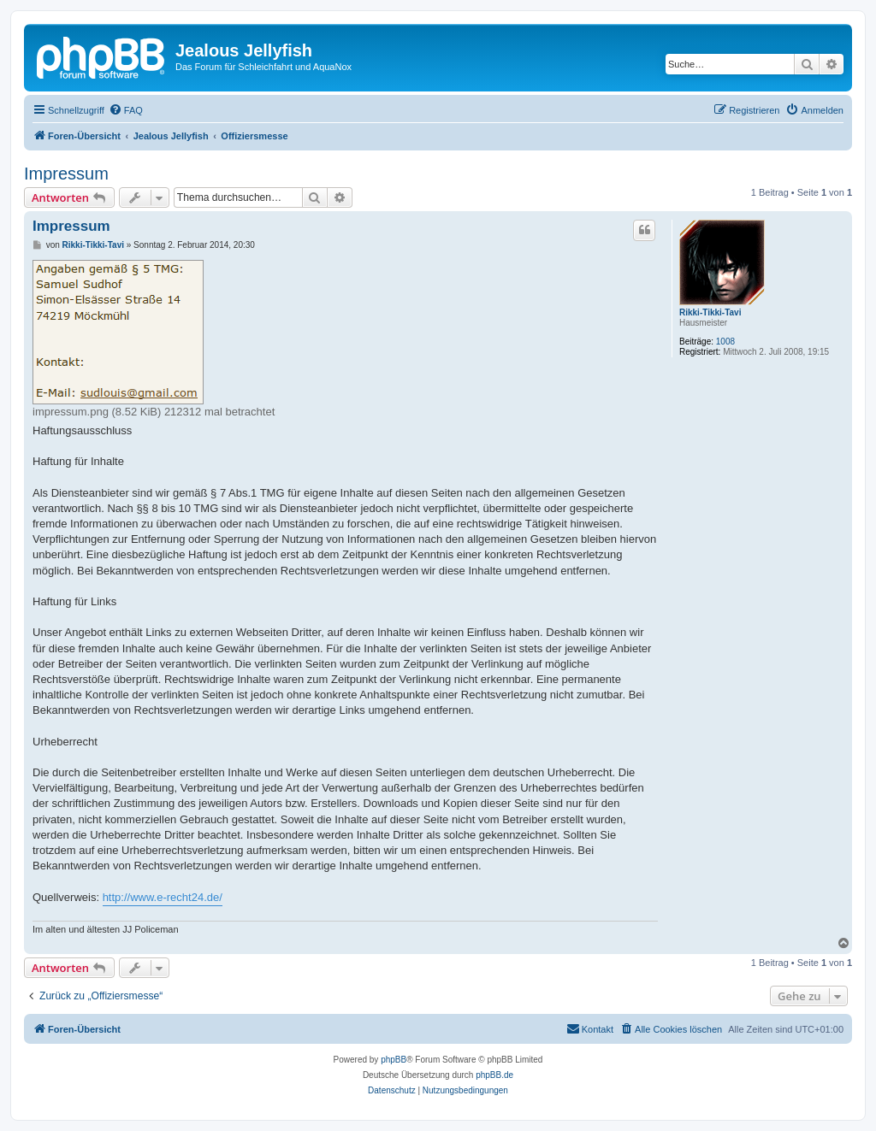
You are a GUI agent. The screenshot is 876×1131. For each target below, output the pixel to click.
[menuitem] (126, 110)
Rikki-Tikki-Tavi (710, 312)
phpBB (393, 1059)
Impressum (66, 173)
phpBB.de (494, 1075)
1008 (725, 341)
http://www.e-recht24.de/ (162, 897)
